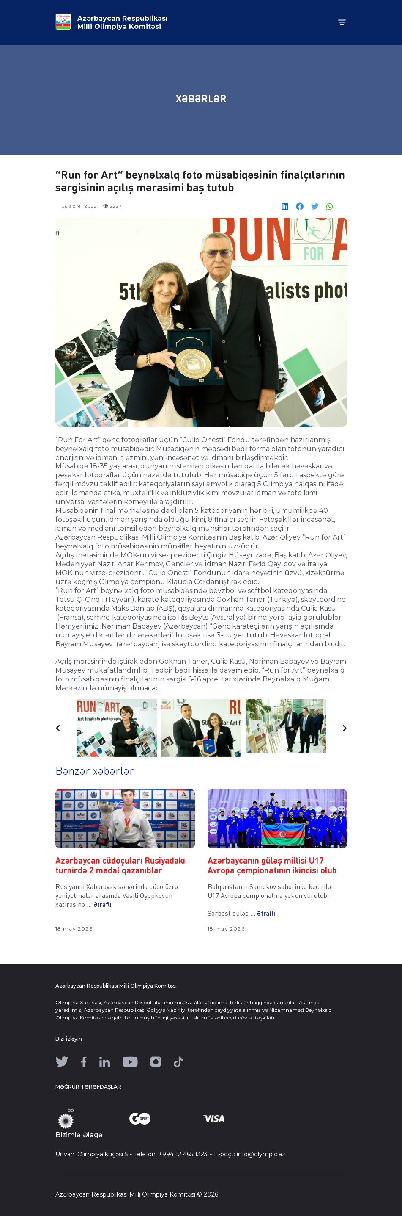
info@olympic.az (261, 1154)
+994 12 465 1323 (183, 1154)
